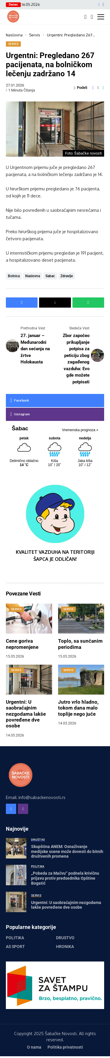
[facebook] (99, 5)
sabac (50, 276)
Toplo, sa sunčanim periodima (80, 644)
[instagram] (103, 5)
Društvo (65, 937)
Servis (34, 35)
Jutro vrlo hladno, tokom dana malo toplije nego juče (78, 708)
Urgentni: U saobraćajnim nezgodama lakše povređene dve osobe (26, 714)
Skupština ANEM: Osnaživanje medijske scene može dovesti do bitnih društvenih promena (67, 851)
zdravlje (66, 276)
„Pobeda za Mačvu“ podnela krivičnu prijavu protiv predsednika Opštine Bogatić (65, 878)
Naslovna (14, 35)
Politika (15, 937)
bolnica (14, 276)
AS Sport (15, 946)
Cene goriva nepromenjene (22, 644)
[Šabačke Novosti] (13, 16)
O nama (34, 1047)
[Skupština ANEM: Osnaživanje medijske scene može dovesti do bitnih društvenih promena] (16, 848)
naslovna (32, 276)
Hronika (65, 946)
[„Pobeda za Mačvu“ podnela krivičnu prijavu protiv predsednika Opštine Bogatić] (16, 875)
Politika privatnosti (65, 1047)
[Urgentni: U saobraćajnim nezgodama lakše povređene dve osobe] (16, 902)
